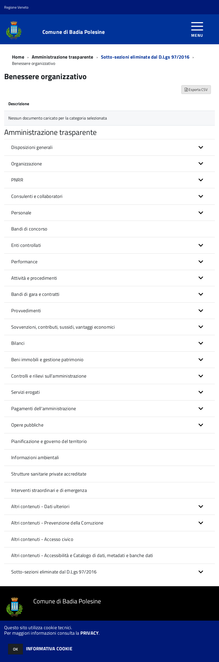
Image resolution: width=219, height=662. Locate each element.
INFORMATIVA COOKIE (49, 648)
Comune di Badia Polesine (73, 32)
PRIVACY (89, 632)
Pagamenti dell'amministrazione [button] (43, 408)
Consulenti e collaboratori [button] (37, 196)
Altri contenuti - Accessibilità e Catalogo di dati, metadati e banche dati (82, 555)
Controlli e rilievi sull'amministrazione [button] (48, 375)
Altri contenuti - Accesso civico (42, 539)
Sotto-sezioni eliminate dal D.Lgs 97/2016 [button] (53, 571)
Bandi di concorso (29, 228)
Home (18, 56)
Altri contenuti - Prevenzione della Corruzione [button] (57, 522)
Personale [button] (21, 212)
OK (15, 649)
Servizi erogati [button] (25, 392)
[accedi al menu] (197, 29)
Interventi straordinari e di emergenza (49, 490)
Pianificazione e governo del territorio (49, 441)
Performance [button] (24, 261)
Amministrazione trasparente (62, 56)
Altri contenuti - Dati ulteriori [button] (40, 506)
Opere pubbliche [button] (27, 424)
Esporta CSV (196, 89)
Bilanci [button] (17, 343)
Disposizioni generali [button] (32, 147)
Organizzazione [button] (26, 163)
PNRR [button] (17, 179)
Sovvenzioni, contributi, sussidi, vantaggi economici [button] (63, 326)
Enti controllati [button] (26, 245)
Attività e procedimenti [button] (34, 278)
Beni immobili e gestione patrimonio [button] (47, 359)
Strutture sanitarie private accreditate (48, 473)
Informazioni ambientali (35, 457)
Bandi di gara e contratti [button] (35, 294)
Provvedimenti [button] (26, 310)
